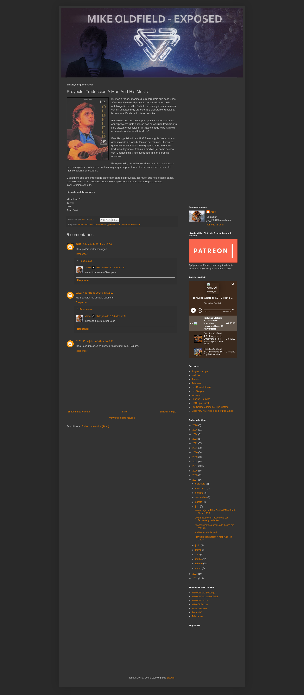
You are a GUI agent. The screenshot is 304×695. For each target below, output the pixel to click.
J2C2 (79, 292)
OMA (78, 244)
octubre (199, 492)
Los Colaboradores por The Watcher (210, 407)
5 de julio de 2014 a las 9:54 (97, 244)
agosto (199, 502)
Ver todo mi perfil (215, 224)
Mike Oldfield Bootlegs (203, 592)
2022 (195, 443)
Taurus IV (197, 612)
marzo (198, 559)
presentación (114, 224)
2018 (195, 461)
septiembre (201, 497)
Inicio (125, 411)
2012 (195, 578)
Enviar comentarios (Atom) (95, 426)
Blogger (170, 677)
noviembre (201, 488)
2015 (195, 475)
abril (197, 554)
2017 (195, 466)
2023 (195, 439)
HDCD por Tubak (200, 403)
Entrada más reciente (79, 411)
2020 (195, 452)
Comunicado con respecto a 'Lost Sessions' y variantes (212, 519)
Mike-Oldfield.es (200, 604)
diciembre (200, 483)
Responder (81, 254)
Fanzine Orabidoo (201, 399)
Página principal (200, 371)
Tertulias (196, 379)
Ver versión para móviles (122, 418)
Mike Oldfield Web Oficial (205, 596)
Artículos (196, 383)
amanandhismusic (86, 224)
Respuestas (85, 261)
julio (197, 506)
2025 (195, 429)
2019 (195, 457)
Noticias (196, 375)
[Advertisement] (213, 142)
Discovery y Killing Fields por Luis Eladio (212, 411)
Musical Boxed (199, 608)
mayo (198, 550)
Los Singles (198, 391)
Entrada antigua (168, 411)
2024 (195, 434)
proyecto (126, 224)
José (88, 267)
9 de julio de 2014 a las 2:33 (110, 267)
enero (198, 568)
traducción (135, 224)
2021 (195, 448)
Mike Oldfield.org (200, 600)
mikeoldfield (101, 224)
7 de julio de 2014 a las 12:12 (98, 292)
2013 (195, 573)
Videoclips (197, 395)
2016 (195, 470)
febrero (199, 563)
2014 (195, 479)
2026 (195, 425)
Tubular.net (197, 616)
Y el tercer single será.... (207, 532)
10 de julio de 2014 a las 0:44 (98, 341)
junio (198, 545)
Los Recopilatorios (201, 387)
